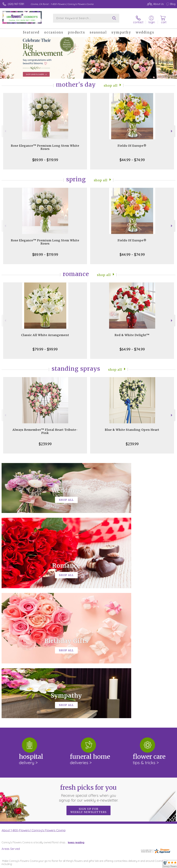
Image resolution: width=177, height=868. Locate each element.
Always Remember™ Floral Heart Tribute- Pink (45, 429)
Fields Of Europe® (132, 143)
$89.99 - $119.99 (45, 157)
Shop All (110, 83)
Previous (5, 129)
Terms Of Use (103, 864)
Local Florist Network (144, 864)
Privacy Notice (121, 864)
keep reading (76, 710)
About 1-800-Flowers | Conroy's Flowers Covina (33, 698)
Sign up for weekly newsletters (88, 678)
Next (172, 129)
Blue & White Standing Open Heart (132, 427)
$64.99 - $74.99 (132, 347)
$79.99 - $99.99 (45, 347)
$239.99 (45, 441)
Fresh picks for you (88, 661)
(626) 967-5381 (16, 4)
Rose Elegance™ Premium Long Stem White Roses (45, 145)
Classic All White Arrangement (45, 333)
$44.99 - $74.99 (132, 157)
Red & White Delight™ (132, 333)
